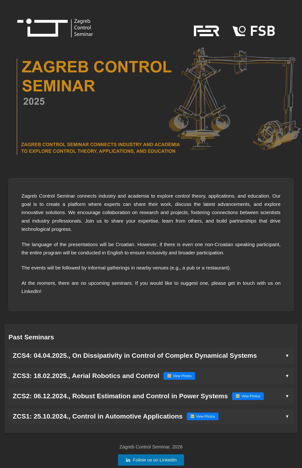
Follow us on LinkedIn (151, 460)
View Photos (179, 376)
